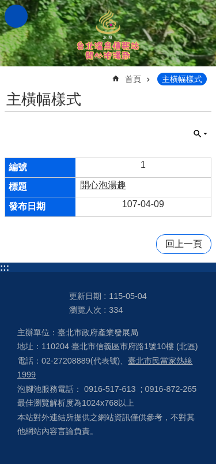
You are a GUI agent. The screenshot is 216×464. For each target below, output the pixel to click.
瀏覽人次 (85, 310)
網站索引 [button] (16, 16)
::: (4, 267)
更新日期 (85, 296)
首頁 (133, 79)
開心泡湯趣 (103, 185)
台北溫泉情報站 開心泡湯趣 (108, 33)
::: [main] (12, 74)
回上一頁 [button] (183, 244)
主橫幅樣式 (182, 79)
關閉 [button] (200, 134)
